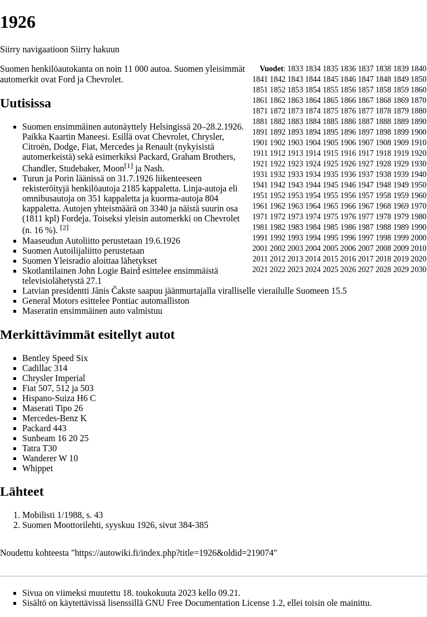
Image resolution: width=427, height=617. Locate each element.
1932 (277, 174)
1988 (383, 227)
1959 (401, 195)
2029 (401, 269)
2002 (277, 248)
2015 (330, 258)
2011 (260, 258)
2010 (418, 248)
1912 (277, 153)
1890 (418, 121)
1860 (418, 89)
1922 (277, 163)
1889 (401, 121)
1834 (313, 68)
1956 (348, 195)
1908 (383, 142)
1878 (383, 110)
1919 (401, 153)
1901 (260, 142)
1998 (383, 237)
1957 (366, 195)
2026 (348, 269)
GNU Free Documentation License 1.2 (213, 603)
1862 (277, 100)
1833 (295, 68)
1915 (330, 153)
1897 (366, 131)
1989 (401, 227)
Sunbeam (39, 438)
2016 (348, 258)
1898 (383, 131)
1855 (330, 89)
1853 (295, 89)
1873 (295, 110)
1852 (277, 89)
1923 (295, 163)
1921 (260, 163)
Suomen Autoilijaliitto (62, 250)
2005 (330, 248)
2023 (295, 269)
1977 (366, 216)
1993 (295, 237)
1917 (366, 153)
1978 (383, 216)
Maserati (37, 408)
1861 (260, 100)
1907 (366, 142)
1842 (277, 79)
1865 (330, 100)
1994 (313, 237)
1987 (366, 227)
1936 (348, 174)
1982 (277, 227)
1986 (348, 227)
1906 (348, 142)
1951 (260, 195)
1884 (313, 121)
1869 (401, 100)
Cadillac (37, 368)
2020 (418, 258)
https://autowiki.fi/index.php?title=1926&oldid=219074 (174, 552)
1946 (348, 184)
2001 (260, 248)
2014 (313, 258)
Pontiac (125, 300)
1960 (418, 195)
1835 (330, 68)
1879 (401, 110)
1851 (260, 89)
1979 (401, 216)
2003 (295, 248)
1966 (348, 205)
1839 (401, 68)
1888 (383, 121)
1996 (348, 237)
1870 (418, 100)
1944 (313, 184)
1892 (277, 131)
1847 (366, 79)
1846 (348, 79)
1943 (295, 184)
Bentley (36, 358)
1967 (366, 205)
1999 (401, 237)
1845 (330, 79)
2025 (330, 269)
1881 (260, 121)
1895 (330, 131)
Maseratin (40, 310)
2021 (260, 269)
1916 (348, 153)
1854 (313, 89)
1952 (277, 195)
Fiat (29, 388)
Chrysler (37, 378)
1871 (260, 110)
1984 (313, 227)
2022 (277, 269)
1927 (366, 163)
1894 (313, 131)
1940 (418, 174)
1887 (366, 121)
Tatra (31, 448)
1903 (295, 142)
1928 (383, 163)
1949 (401, 184)
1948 (383, 184)
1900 (418, 131)
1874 (313, 110)
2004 (313, 248)
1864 (313, 100)
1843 (295, 79)
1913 (295, 153)
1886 (348, 121)
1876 (348, 110)
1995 (330, 237)
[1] (129, 165)
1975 (330, 216)
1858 (383, 89)
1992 (277, 237)
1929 (401, 163)
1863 (295, 100)
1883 (295, 121)
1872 (277, 110)
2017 (366, 258)
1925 (330, 163)
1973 (295, 216)
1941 (260, 184)
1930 (418, 163)
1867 (366, 100)
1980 (418, 216)
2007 (366, 248)
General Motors (50, 300)
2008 (383, 248)
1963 (295, 205)
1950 (418, 184)
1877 (366, 110)
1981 (260, 227)
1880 (418, 110)
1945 (330, 184)
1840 (418, 68)
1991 (260, 237)
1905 (330, 142)
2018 (383, 258)
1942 (277, 184)
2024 (313, 269)
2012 (277, 258)
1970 (418, 205)
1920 (418, 153)
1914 (313, 153)
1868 (383, 100)
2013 (295, 258)
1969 (401, 205)
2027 (366, 269)
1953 (295, 195)
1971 (260, 216)
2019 (401, 258)
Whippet (37, 468)
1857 (366, 89)
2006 (348, 248)
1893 (295, 131)
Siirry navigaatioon (34, 49)
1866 (348, 100)
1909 (401, 142)
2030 (418, 269)
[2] (64, 227)
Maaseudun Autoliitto (61, 240)
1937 (366, 174)
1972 (277, 216)
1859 (401, 89)
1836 (348, 68)
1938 (383, 174)
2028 (383, 269)
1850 (418, 79)
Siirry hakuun (95, 49)
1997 (366, 237)
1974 (313, 216)
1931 (260, 174)
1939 (401, 174)
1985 (330, 227)
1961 (260, 205)
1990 (418, 227)
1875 (330, 110)
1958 (383, 195)
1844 (313, 79)
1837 (366, 68)
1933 (295, 174)
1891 (260, 131)
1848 (383, 79)
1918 (383, 153)
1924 (313, 163)
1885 (330, 121)
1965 (330, 205)
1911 (260, 153)
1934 (313, 174)
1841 (260, 79)
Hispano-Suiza (48, 398)
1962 (277, 205)
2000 (418, 237)
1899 (401, 131)
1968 (383, 205)
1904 (313, 142)
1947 (366, 184)
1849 (401, 79)
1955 (330, 195)
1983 (295, 227)
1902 (277, 142)
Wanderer (39, 458)
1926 (348, 163)
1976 (348, 216)
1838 (383, 68)
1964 (313, 205)
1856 (348, 89)
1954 (313, 195)
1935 (330, 174)
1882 (277, 121)
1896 (348, 131)
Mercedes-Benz (50, 418)
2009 (401, 248)
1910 (418, 142)
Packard (36, 428)
